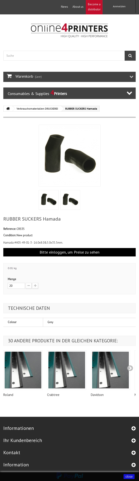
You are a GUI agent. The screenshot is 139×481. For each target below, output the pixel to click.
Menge (12, 279)
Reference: (9, 229)
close (129, 476)
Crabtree (53, 395)
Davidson (97, 395)
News (64, 7)
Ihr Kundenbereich (22, 440)
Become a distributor (94, 6)
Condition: (9, 235)
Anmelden (119, 6)
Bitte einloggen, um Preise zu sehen (69, 252)
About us (78, 7)
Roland (8, 395)
